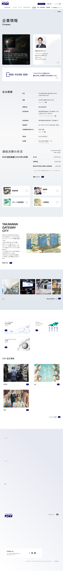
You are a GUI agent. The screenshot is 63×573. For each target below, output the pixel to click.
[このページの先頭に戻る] (54, 515)
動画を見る (7, 263)
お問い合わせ (41, 4)
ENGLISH (49, 4)
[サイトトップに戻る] (5, 3)
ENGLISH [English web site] (57, 563)
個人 (59, 7)
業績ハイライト (36, 177)
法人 (61, 7)
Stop (3, 299)
